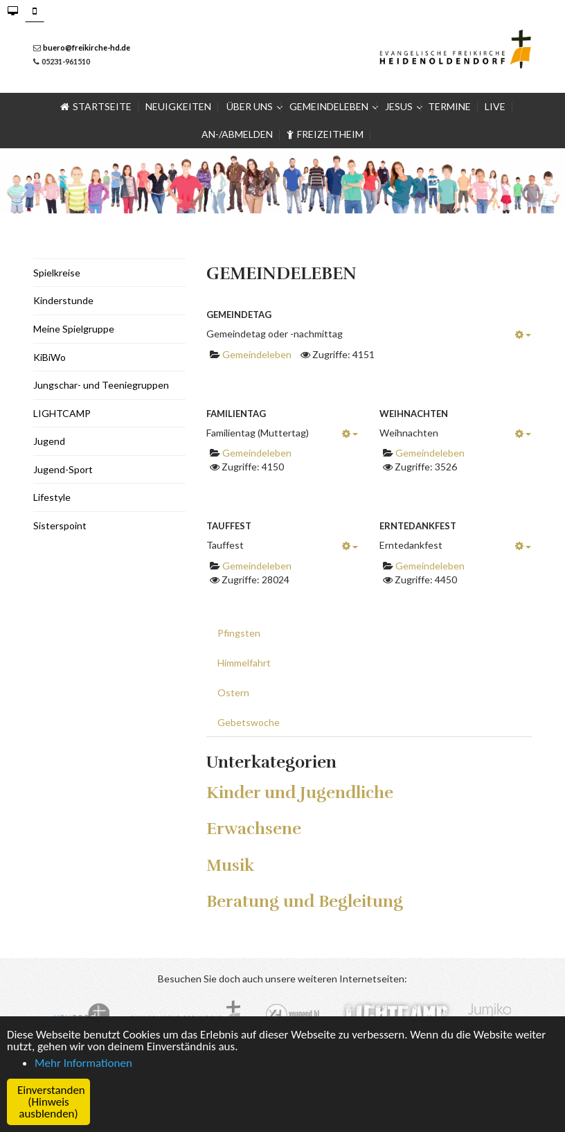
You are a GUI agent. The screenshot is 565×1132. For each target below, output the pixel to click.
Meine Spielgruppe (73, 329)
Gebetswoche (248, 722)
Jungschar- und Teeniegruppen (101, 385)
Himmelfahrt (244, 663)
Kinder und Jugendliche (299, 792)
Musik (230, 865)
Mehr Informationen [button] (83, 1063)
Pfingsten (238, 633)
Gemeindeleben (257, 354)
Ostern (233, 692)
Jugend (49, 441)
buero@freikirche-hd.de (86, 47)
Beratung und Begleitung (304, 901)
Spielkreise (56, 272)
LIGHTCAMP (62, 413)
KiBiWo (49, 357)
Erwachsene (253, 828)
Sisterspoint (60, 525)
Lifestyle (52, 497)
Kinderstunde (63, 300)
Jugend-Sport (63, 469)
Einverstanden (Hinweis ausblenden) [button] (51, 1102)
